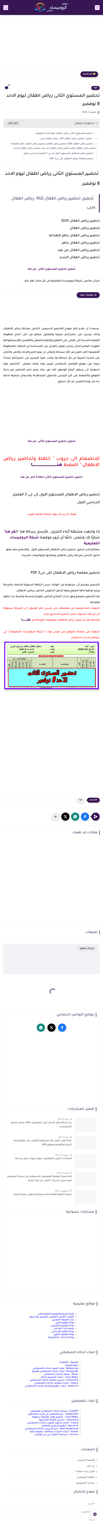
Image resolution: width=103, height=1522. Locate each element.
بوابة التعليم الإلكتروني (62, 1326)
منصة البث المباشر (64, 1328)
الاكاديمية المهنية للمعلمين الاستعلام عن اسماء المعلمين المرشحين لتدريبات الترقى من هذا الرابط (39, 1178)
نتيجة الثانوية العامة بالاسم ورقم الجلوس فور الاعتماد (42, 1194)
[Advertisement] (51, 44)
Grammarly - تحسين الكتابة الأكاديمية (58, 1420)
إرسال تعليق (87, 948)
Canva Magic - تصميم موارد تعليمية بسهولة (55, 1417)
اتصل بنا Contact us (85, 1471)
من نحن (91, 1465)
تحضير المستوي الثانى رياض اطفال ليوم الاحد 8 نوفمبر (64, 133)
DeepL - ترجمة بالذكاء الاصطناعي (61, 1374)
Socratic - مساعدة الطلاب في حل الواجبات (56, 1434)
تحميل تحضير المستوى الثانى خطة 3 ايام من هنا (52, 477)
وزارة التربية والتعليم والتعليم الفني (56, 1314)
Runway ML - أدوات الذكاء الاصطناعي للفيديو (55, 1371)
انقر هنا (11, 532)
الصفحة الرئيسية (86, 1460)
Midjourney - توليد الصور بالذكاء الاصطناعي (55, 1368)
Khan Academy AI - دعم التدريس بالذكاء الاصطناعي (51, 1429)
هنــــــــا (26, 620)
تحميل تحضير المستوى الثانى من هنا (52, 269)
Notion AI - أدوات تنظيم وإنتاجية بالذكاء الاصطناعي (51, 1386)
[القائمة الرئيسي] (97, 7)
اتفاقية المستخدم (86, 1477)
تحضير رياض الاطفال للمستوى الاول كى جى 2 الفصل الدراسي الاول (58, 153)
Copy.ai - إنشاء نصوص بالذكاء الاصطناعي (56, 1383)
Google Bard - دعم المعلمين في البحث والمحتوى (53, 1414)
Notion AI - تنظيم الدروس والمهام (60, 1426)
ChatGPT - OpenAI (69, 1362)
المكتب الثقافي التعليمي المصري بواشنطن (51, 1317)
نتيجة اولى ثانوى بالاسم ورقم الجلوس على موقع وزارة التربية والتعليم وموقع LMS (43, 1142)
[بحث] (5, 7)
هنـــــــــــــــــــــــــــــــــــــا (46, 465)
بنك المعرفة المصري (63, 1320)
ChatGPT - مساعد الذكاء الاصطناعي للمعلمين (54, 1411)
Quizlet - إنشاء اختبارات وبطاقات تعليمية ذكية (54, 1432)
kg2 (95, 88)
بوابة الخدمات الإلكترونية (61, 1337)
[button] (85, 817)
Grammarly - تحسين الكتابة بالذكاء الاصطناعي (54, 1380)
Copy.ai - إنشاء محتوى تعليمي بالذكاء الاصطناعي (52, 1423)
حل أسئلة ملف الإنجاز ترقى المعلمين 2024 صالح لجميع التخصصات (41, 1125)
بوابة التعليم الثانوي (64, 1334)
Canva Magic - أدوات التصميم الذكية (59, 1377)
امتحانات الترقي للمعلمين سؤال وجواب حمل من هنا (43, 1158)
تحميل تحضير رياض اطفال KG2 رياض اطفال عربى (66, 138)
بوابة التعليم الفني (64, 1323)
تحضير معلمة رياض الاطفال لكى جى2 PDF (71, 159)
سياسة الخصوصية (85, 1482)
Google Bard (71, 1365)
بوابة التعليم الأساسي (62, 1331)
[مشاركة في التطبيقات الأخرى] (56, 817)
